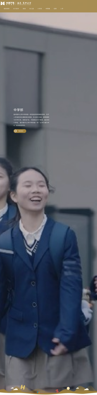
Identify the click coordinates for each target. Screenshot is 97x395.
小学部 (40, 9)
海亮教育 (7, 9)
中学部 (48, 9)
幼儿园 (31, 9)
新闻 (24, 9)
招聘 (55, 9)
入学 (61, 9)
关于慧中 (16, 9)
